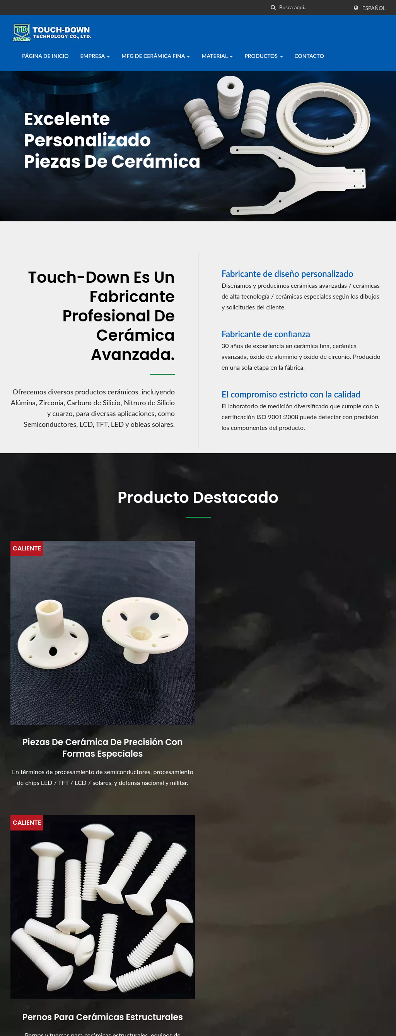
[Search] (313, 7)
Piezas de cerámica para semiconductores (327, 681)
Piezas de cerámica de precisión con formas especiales (69, 687)
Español (374, 8)
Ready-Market (366, 1015)
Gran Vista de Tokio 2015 (242, 955)
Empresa (95, 56)
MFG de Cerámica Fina (155, 56)
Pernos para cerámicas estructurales (198, 681)
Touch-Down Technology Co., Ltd (106, 1015)
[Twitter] (24, 965)
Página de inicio (45, 56)
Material (217, 56)
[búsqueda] (273, 7)
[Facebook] (14, 965)
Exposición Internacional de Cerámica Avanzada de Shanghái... (246, 912)
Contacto (309, 56)
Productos (263, 56)
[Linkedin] (35, 965)
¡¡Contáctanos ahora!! (348, 800)
